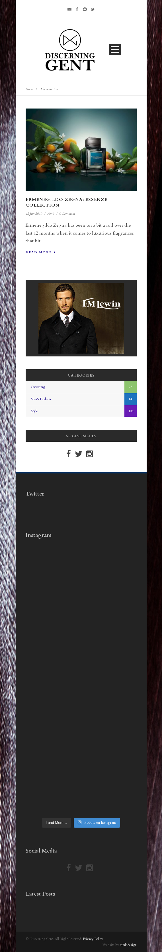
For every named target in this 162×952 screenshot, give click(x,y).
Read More (41, 252)
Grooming (38, 387)
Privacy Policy (93, 939)
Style (34, 411)
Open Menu (115, 49)
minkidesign (128, 945)
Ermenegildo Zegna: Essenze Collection (66, 202)
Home (29, 89)
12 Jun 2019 (34, 213)
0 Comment (67, 213)
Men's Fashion (41, 399)
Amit (50, 213)
